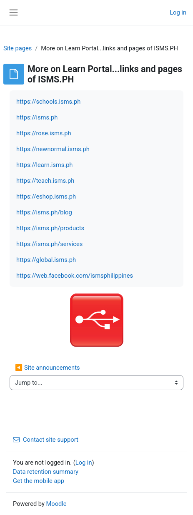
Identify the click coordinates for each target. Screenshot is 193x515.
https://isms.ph (37, 117)
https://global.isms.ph (46, 260)
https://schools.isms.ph (48, 101)
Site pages (17, 48)
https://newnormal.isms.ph (53, 149)
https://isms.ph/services (49, 244)
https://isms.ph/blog (44, 212)
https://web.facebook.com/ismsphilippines (74, 275)
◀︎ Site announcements (47, 367)
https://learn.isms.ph (44, 165)
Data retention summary (45, 471)
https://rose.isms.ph (43, 133)
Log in (178, 12)
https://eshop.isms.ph (46, 196)
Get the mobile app (38, 481)
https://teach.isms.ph (45, 180)
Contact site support (45, 439)
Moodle (56, 504)
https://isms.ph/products (50, 228)
